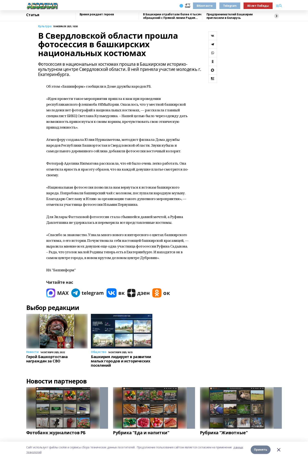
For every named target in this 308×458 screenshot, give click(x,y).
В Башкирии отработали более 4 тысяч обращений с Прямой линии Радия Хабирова (172, 16)
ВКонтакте (204, 6)
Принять (260, 450)
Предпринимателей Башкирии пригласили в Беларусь (229, 16)
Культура (45, 26)
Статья (32, 15)
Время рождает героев (97, 14)
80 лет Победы (258, 6)
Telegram (230, 6)
